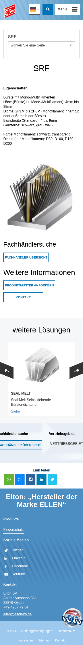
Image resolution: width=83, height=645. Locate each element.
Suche (47, 9)
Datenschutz (66, 631)
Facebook (20, 566)
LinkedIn (19, 558)
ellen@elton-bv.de (17, 614)
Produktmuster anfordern (29, 285)
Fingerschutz (13, 529)
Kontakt (23, 297)
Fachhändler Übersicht (26, 257)
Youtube (18, 574)
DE (34, 9)
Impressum (25, 640)
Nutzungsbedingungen (36, 631)
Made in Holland (72, 618)
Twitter (17, 550)
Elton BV (9, 11)
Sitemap (44, 640)
